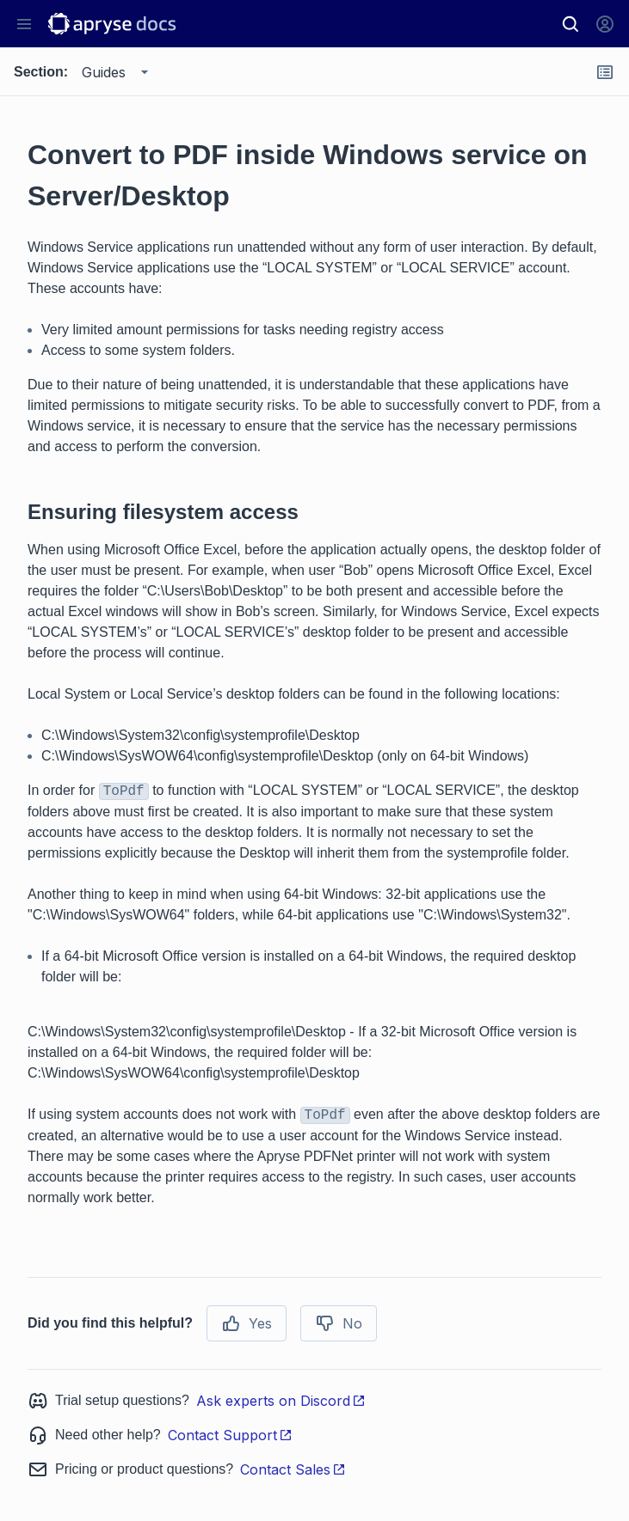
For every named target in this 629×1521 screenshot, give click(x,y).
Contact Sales (293, 1469)
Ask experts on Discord (281, 1400)
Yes (246, 1323)
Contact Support (230, 1435)
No (338, 1323)
